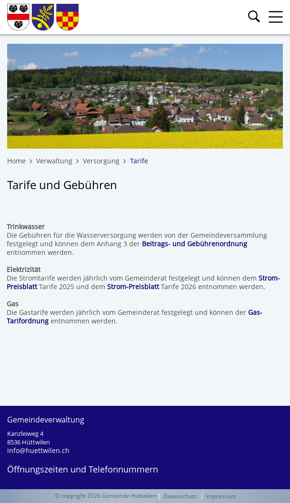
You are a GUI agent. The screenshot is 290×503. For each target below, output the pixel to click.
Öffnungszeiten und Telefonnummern (82, 469)
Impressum (221, 496)
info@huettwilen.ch (38, 450)
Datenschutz (180, 496)
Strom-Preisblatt (133, 286)
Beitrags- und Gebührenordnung (194, 243)
